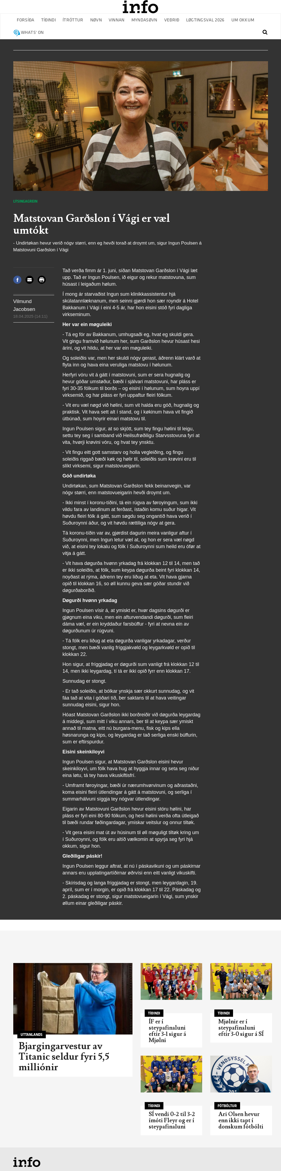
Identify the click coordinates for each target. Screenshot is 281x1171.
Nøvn (96, 20)
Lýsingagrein (25, 201)
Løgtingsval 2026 (205, 20)
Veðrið (171, 20)
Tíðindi (48, 20)
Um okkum (242, 20)
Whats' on (32, 33)
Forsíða (25, 20)
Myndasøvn (144, 20)
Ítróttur (73, 20)
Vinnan (117, 20)
